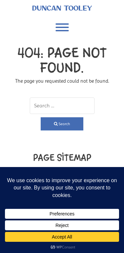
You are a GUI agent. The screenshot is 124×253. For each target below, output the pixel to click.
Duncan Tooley (62, 8)
